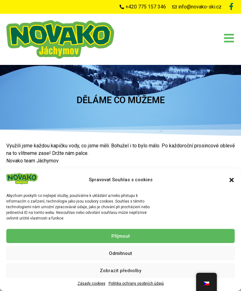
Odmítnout (120, 253)
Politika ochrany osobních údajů (136, 283)
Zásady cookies (91, 283)
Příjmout (120, 236)
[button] (231, 180)
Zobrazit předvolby (120, 270)
